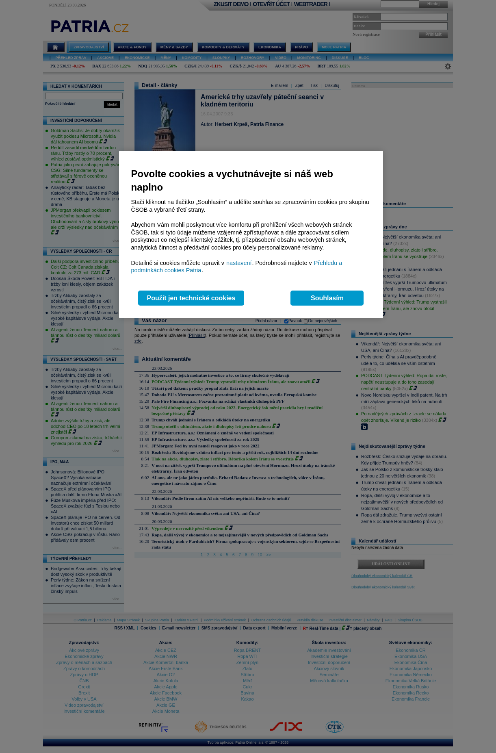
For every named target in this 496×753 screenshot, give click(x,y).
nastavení (238, 263)
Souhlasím (327, 298)
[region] (251, 235)
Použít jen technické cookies (191, 298)
